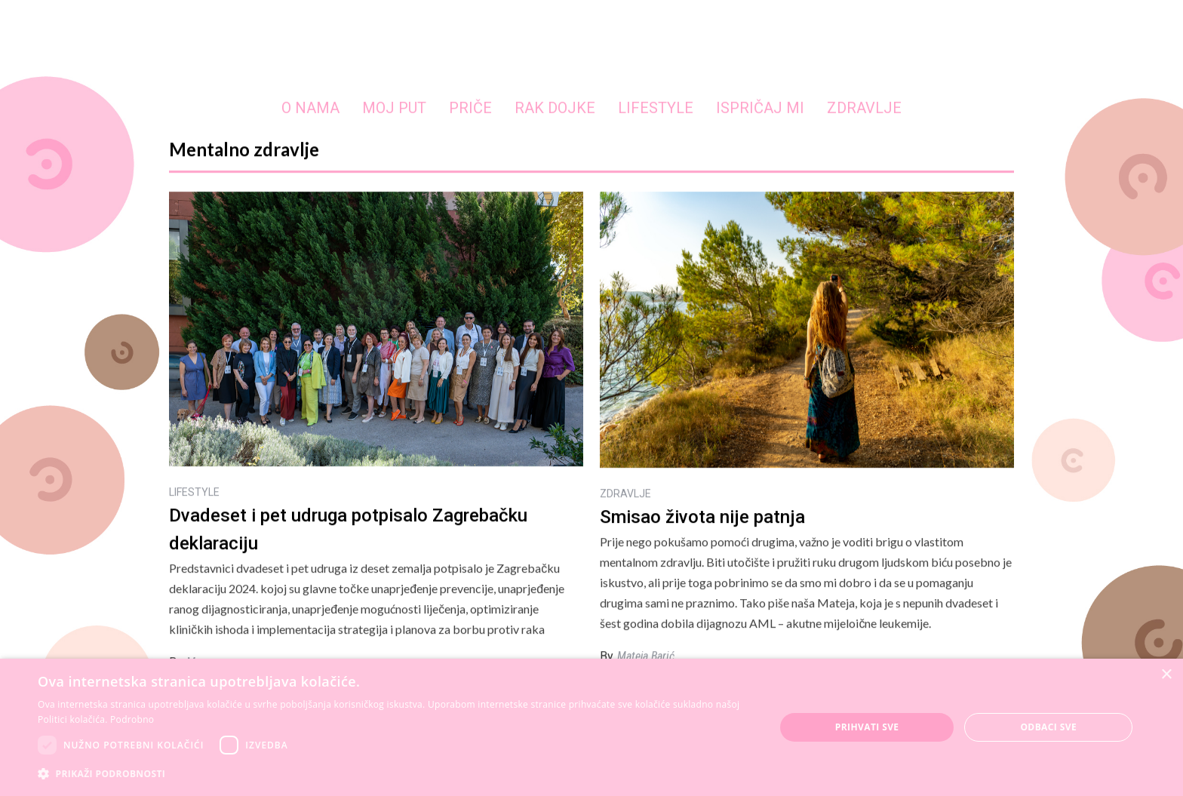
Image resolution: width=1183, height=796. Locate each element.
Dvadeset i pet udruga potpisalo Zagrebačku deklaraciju (348, 529)
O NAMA (310, 108)
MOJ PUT (394, 108)
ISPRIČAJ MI (760, 108)
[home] (591, 49)
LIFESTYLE (655, 108)
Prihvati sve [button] (867, 727)
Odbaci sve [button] (1048, 727)
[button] (395, 774)
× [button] (1166, 675)
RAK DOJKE (555, 108)
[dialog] (591, 727)
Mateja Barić (645, 656)
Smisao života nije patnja (702, 516)
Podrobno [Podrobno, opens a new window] (132, 719)
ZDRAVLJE (864, 108)
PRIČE (470, 108)
